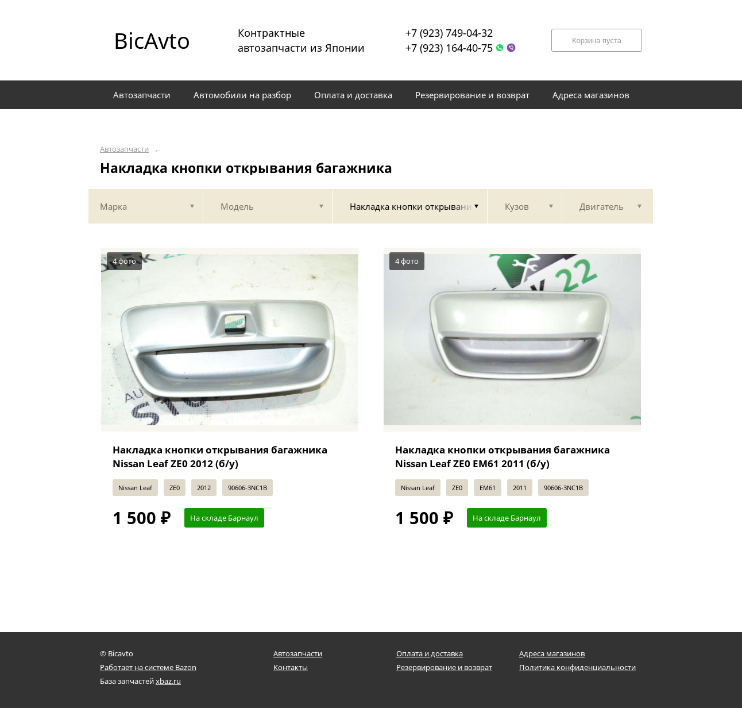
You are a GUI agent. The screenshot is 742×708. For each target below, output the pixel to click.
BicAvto (152, 40)
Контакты (290, 667)
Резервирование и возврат (444, 667)
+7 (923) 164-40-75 (449, 48)
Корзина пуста (596, 40)
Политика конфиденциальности (577, 667)
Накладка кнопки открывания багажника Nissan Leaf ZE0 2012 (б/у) (220, 456)
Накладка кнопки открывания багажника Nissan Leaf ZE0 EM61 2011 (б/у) (502, 456)
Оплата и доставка (429, 653)
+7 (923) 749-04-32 (449, 33)
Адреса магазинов (552, 653)
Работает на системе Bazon (148, 667)
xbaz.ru (168, 681)
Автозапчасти (124, 149)
